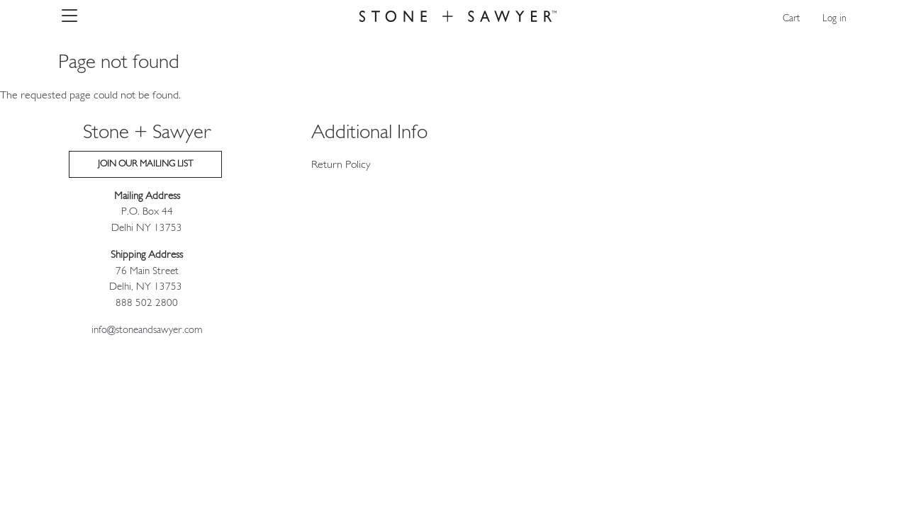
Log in (834, 18)
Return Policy (341, 165)
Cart (791, 18)
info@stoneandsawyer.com (147, 330)
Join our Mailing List (145, 164)
